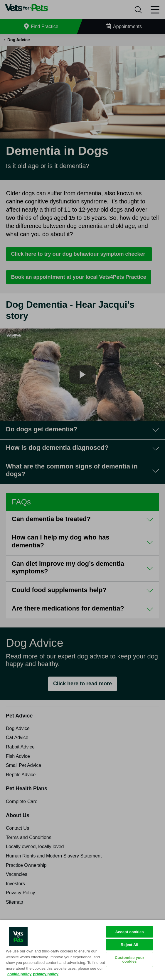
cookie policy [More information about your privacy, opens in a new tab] (19, 974)
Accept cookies (129, 932)
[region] (82, 948)
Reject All (129, 945)
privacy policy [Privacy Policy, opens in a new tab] (45, 974)
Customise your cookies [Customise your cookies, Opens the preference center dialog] (129, 959)
